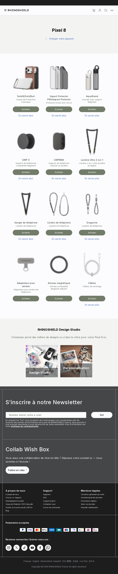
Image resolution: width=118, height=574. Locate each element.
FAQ (45, 498)
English (36, 561)
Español (57, 561)
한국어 (91, 561)
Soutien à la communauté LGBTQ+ (19, 507)
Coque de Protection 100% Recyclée (19, 504)
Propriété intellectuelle (89, 507)
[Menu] (111, 10)
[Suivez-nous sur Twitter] (16, 548)
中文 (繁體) (66, 561)
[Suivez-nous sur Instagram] (9, 548)
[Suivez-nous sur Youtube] (32, 548)
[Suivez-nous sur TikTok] (24, 548)
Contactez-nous (49, 504)
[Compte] (99, 10)
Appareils (46, 494)
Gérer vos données (88, 504)
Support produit (49, 501)
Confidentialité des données (91, 498)
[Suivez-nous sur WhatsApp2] (48, 548)
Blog (7, 511)
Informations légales (88, 501)
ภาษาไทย (84, 561)
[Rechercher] (105, 10)
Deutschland (46, 561)
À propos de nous (12, 494)
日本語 (75, 561)
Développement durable (15, 501)
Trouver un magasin (14, 498)
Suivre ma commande (51, 507)
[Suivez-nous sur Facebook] (40, 548)
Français (28, 561)
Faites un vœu (17, 470)
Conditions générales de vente (92, 494)
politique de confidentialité (24, 426)
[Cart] (93, 10)
